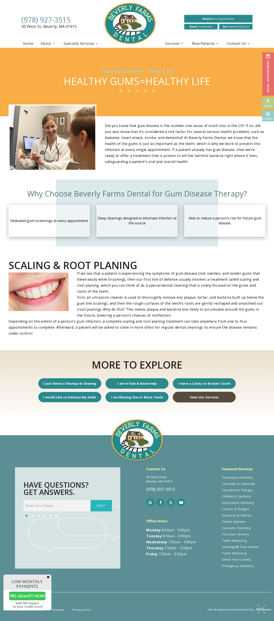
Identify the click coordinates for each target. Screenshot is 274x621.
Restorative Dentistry (238, 505)
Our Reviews (201, 26)
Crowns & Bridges (235, 511)
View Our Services (202, 399)
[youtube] (181, 505)
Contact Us (239, 43)
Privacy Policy (81, 612)
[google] (150, 505)
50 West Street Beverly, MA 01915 (159, 481)
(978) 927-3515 (45, 20)
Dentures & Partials (237, 518)
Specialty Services (81, 43)
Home (28, 43)
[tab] (26, 517)
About (48, 43)
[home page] (130, 24)
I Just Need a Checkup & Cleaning (71, 384)
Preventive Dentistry (237, 480)
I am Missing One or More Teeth (137, 399)
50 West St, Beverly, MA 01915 (48, 26)
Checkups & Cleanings (238, 486)
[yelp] (171, 505)
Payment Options (236, 26)
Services (174, 43)
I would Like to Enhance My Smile (71, 399)
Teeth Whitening (234, 543)
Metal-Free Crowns (236, 562)
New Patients (206, 43)
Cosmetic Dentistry (236, 530)
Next (101, 508)
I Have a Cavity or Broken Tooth (202, 384)
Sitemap (58, 612)
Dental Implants (234, 524)
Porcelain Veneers (235, 537)
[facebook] (160, 505)
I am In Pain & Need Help (137, 384)
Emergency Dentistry (237, 568)
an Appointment (218, 19)
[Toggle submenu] (53, 43)
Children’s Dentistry (236, 499)
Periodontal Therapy (237, 492)
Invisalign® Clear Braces (240, 549)
